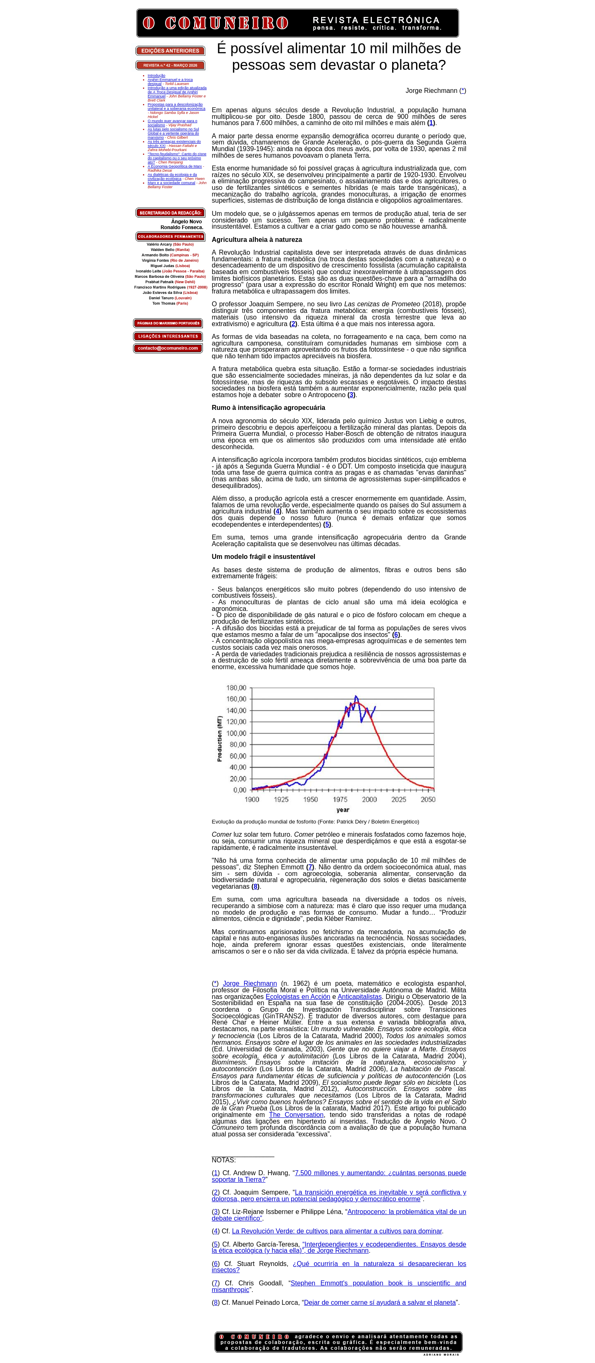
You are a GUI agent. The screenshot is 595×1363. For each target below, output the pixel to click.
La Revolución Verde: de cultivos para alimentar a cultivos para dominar (337, 1231)
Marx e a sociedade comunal (171, 183)
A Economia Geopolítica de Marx (175, 166)
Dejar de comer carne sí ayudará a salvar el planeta (380, 1302)
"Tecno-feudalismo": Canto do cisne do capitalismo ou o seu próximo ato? (177, 158)
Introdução (157, 75)
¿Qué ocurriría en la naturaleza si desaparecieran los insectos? (339, 1267)
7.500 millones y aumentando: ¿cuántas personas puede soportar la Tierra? (339, 1176)
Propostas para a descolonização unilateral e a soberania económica (177, 106)
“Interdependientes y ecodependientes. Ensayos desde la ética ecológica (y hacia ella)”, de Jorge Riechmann (339, 1247)
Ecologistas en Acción (298, 996)
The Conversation (296, 1114)
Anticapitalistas (360, 996)
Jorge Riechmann (250, 983)
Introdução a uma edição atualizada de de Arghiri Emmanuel (177, 92)
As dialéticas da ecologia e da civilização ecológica (172, 177)
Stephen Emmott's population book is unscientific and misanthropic (339, 1286)
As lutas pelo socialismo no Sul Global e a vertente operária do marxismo (173, 133)
